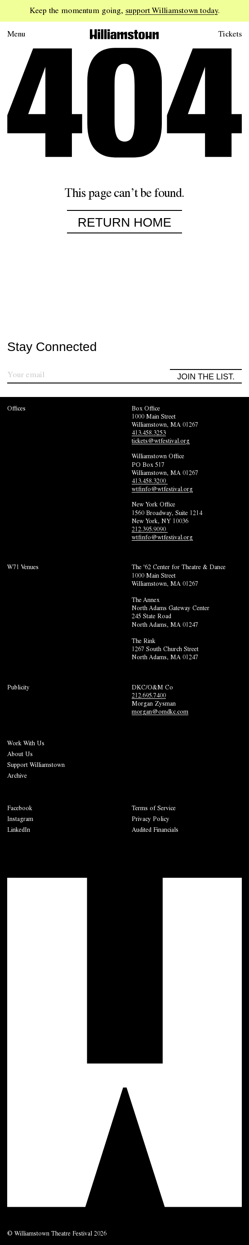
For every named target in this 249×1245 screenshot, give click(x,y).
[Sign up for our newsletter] (88, 376)
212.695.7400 (149, 695)
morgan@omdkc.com (160, 711)
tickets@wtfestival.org (161, 440)
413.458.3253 (149, 432)
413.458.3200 (150, 480)
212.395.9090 (150, 529)
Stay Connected (52, 347)
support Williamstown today (171, 10)
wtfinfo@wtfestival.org (162, 489)
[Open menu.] (29, 34)
